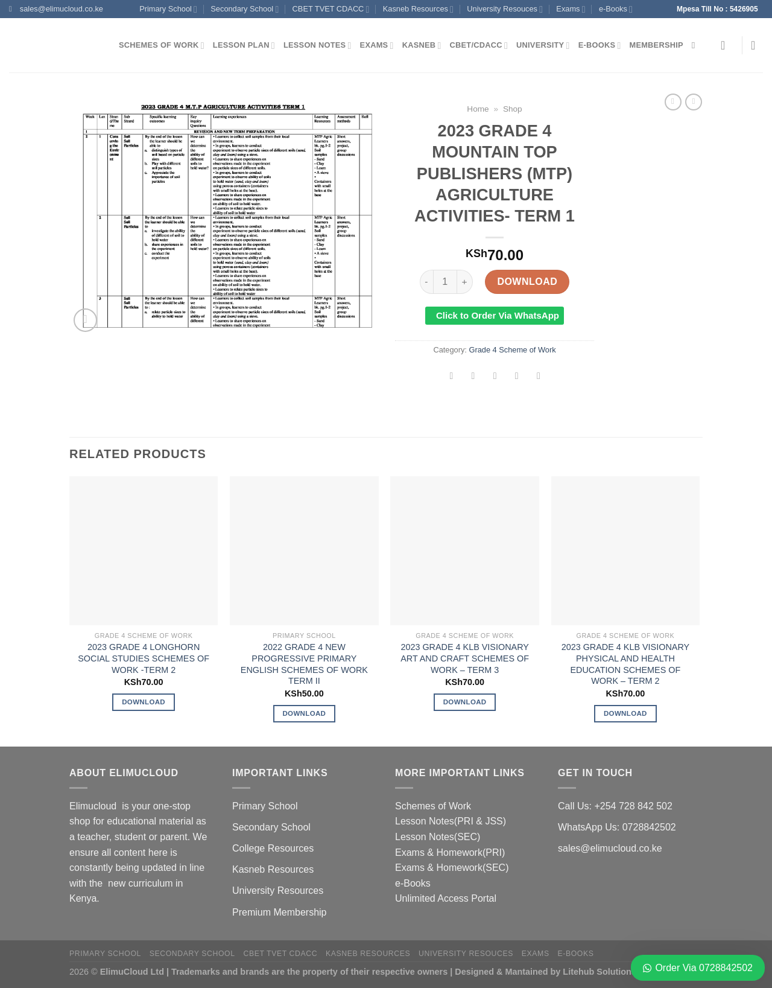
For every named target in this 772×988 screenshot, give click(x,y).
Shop (512, 108)
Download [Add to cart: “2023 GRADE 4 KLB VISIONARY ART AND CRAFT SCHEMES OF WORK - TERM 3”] (465, 702)
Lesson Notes (317, 45)
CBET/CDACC (479, 45)
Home (478, 108)
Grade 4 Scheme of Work (512, 349)
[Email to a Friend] (495, 377)
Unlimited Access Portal (445, 898)
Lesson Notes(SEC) (437, 837)
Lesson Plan (244, 45)
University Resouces (505, 9)
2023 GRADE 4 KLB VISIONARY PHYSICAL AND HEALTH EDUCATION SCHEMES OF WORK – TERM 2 (626, 664)
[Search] (696, 45)
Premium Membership (279, 912)
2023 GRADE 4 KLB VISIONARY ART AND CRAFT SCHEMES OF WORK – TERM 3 (464, 658)
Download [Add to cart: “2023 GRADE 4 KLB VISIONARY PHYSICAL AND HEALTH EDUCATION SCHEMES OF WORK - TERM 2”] (625, 713)
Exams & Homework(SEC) (451, 867)
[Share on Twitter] (473, 377)
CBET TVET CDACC (331, 9)
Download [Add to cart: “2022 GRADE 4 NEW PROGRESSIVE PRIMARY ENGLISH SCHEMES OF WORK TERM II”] (304, 713)
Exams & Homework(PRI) (450, 852)
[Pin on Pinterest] (517, 377)
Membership (656, 44)
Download (527, 281)
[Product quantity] (445, 282)
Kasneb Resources (418, 9)
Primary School (168, 9)
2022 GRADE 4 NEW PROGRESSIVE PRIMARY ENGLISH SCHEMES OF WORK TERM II (304, 664)
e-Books (616, 9)
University (543, 45)
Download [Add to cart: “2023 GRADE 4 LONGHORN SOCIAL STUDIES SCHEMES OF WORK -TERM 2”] (143, 702)
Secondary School (244, 9)
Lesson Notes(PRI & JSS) (450, 821)
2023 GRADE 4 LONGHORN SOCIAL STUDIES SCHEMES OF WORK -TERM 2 (143, 658)
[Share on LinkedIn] (539, 377)
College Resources (273, 848)
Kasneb (421, 45)
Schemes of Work (161, 45)
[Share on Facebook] (451, 377)
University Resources (277, 890)
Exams (570, 9)
